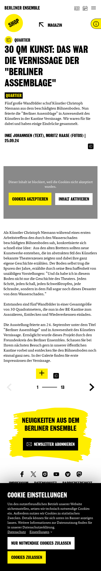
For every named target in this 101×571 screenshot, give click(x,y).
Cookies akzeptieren (30, 199)
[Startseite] (22, 8)
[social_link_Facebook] (22, 474)
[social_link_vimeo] (68, 474)
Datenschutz (16, 532)
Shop (14, 23)
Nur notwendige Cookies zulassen (41, 543)
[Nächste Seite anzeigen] (92, 387)
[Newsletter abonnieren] (50, 444)
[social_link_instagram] (45, 474)
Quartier (14, 95)
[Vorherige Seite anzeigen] (9, 387)
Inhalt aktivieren (74, 199)
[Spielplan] (85, 8)
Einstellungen (39, 532)
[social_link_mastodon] (79, 474)
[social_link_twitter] (33, 474)
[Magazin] (77, 8)
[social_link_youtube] (56, 474)
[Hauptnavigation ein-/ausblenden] (93, 8)
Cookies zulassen (26, 557)
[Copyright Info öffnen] (90, 146)
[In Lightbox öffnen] (42, 373)
